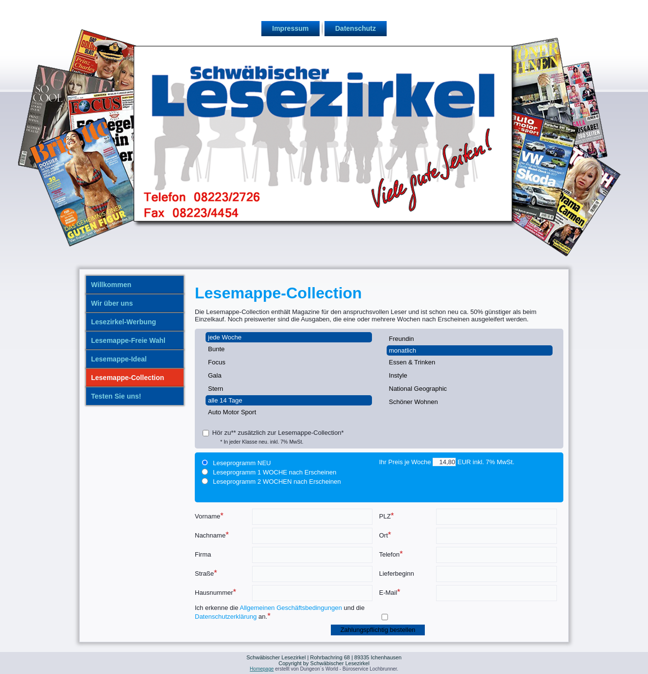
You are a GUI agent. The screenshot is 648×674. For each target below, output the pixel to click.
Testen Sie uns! (116, 396)
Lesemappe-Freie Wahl (128, 340)
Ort (385, 534)
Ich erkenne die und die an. (280, 612)
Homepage (262, 669)
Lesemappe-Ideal (119, 359)
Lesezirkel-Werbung (123, 322)
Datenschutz (355, 28)
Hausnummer (215, 592)
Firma (203, 554)
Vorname (209, 515)
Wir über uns (112, 303)
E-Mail (389, 592)
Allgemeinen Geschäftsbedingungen (291, 607)
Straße (206, 573)
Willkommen (111, 285)
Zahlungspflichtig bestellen (377, 629)
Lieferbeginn (397, 573)
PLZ (386, 515)
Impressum (290, 28)
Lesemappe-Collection (127, 378)
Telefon (391, 554)
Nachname (212, 534)
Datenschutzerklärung (225, 616)
